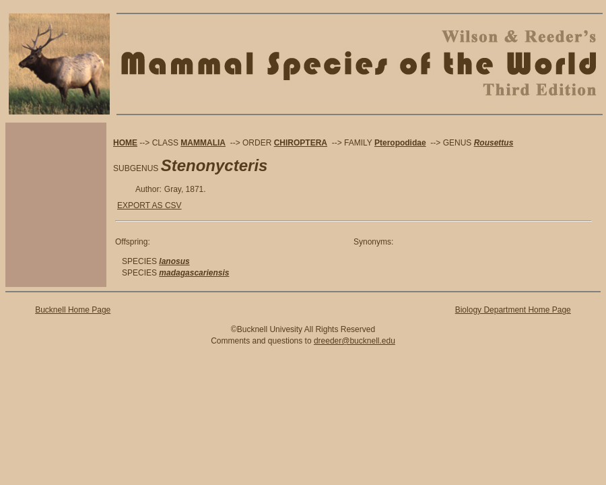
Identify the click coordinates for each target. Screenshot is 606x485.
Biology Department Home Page (513, 310)
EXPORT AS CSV (149, 205)
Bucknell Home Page (72, 310)
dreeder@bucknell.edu (354, 341)
